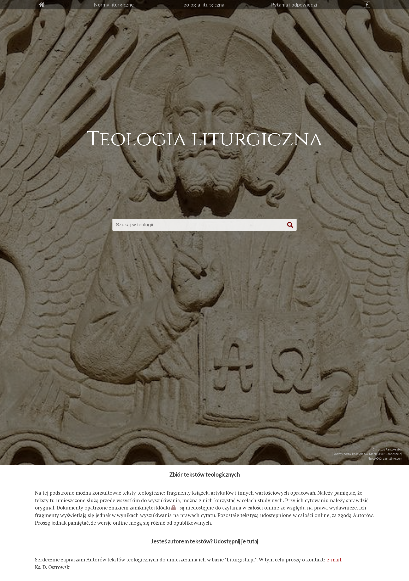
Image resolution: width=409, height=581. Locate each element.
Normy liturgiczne (114, 5)
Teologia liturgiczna (202, 5)
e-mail (334, 559)
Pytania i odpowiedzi (294, 5)
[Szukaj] (199, 225)
